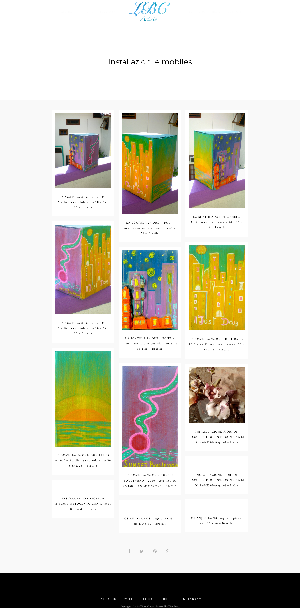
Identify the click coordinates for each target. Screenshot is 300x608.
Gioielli (67, 11)
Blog (216, 11)
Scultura (107, 11)
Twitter (129, 596)
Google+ (168, 596)
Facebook (107, 596)
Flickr (149, 596)
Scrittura (197, 11)
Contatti (235, 11)
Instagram (192, 596)
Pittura (86, 11)
